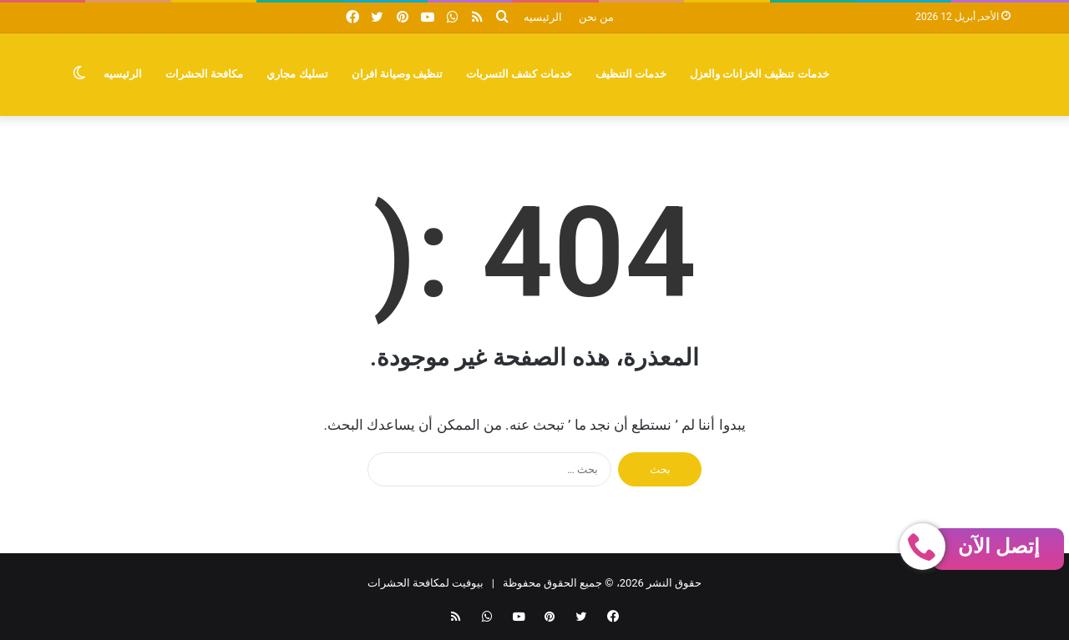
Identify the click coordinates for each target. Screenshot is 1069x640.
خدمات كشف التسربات (519, 74)
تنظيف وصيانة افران (397, 74)
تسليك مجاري (296, 74)
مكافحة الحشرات (204, 74)
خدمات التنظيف (630, 74)
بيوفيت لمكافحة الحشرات (425, 583)
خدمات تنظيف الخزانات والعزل (759, 74)
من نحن (596, 17)
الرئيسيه (543, 17)
